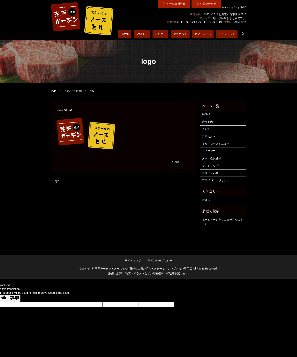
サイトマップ (210, 165)
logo (56, 181)
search (243, 34)
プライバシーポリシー (215, 180)
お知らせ (207, 200)
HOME (151, 33)
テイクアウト (229, 33)
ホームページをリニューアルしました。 (222, 221)
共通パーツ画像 (73, 90)
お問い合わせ (210, 173)
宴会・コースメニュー (215, 143)
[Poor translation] (14, 298)
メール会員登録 (211, 158)
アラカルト (192, 33)
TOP (53, 90)
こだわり (177, 33)
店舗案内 (163, 33)
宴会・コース (210, 33)
